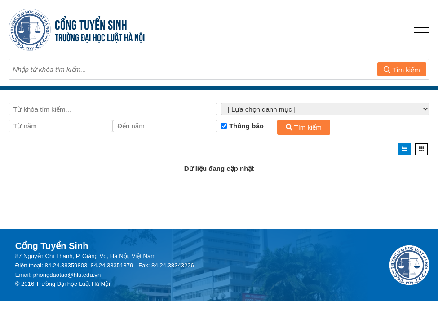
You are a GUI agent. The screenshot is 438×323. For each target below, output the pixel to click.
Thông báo (242, 126)
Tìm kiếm (402, 70)
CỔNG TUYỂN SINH (91, 23)
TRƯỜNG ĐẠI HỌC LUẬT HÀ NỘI (100, 36)
